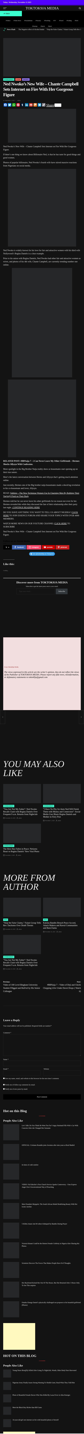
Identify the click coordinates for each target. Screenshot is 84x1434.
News (5, 919)
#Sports (43, 26)
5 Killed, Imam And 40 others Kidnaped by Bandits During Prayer (44, 1224)
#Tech (76, 20)
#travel (61, 20)
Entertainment (8, 79)
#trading (69, 20)
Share (53, 105)
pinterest (62, 547)
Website (46, 1069)
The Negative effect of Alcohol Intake (31, 29)
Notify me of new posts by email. (16, 1089)
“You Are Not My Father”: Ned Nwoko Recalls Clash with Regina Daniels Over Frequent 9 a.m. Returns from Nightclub (20, 811)
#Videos (8, 20)
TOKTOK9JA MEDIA (42, 8)
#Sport (50, 26)
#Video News (17, 20)
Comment (7, 1033)
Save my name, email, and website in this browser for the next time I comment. (32, 1078)
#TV (54, 20)
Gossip (18, 79)
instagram (34, 547)
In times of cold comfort (30, 1165)
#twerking (47, 20)
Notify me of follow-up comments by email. (20, 1085)
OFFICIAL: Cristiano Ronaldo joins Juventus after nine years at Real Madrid (48, 1145)
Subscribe (61, 591)
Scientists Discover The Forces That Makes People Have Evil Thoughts (46, 1263)
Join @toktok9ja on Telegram (42, 554)
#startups (34, 26)
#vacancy (38, 20)
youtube (48, 547)
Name (6, 1059)
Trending (26, 79)
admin (18, 100)
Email (6, 1069)
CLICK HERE (60, 523)
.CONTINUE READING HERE (26, 507)
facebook (19, 547)
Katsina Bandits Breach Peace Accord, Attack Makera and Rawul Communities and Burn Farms (60, 925)
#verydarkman (28, 20)
